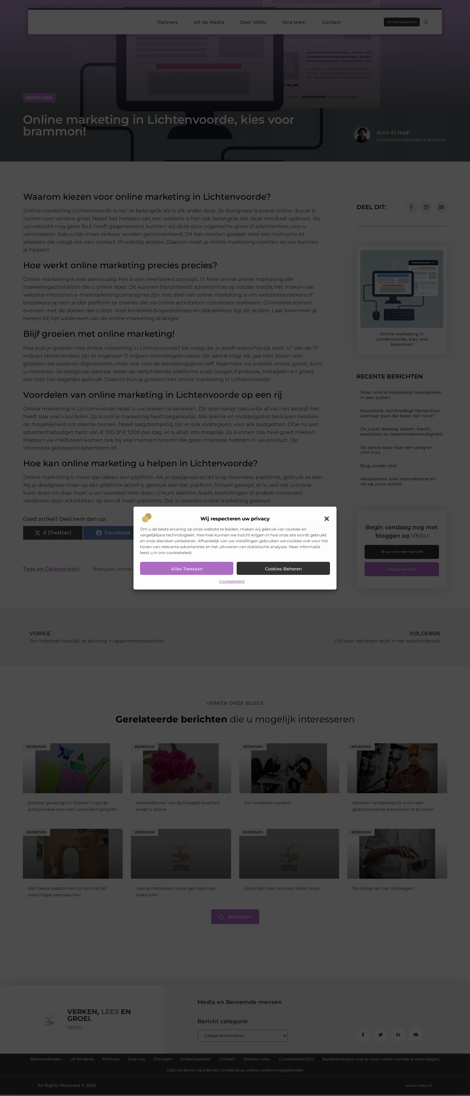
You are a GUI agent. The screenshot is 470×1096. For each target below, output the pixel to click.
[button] (326, 519)
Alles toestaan (187, 568)
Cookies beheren (283, 568)
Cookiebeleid (231, 581)
